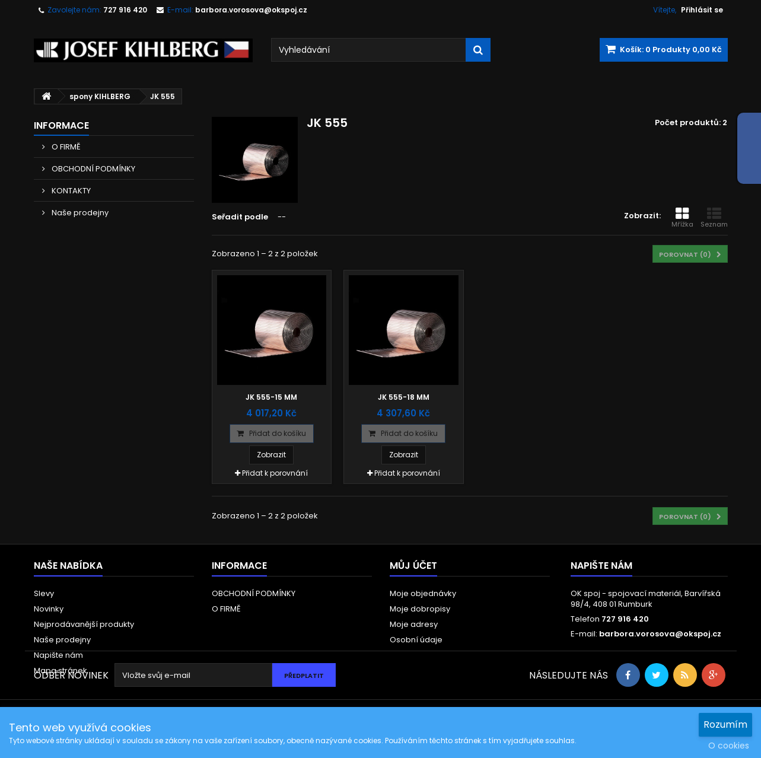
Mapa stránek (60, 670)
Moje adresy (414, 624)
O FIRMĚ (65, 146)
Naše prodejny (79, 212)
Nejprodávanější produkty (84, 624)
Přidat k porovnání (275, 473)
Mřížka (682, 217)
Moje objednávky (423, 593)
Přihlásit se (702, 10)
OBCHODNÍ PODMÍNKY (92, 168)
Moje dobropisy (420, 608)
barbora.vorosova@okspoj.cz (660, 633)
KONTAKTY (70, 190)
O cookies (728, 745)
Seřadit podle (240, 216)
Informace (61, 125)
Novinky (48, 608)
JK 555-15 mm (271, 397)
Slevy (44, 593)
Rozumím (725, 724)
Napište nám (58, 655)
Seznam (714, 217)
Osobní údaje (416, 639)
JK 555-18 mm (403, 397)
